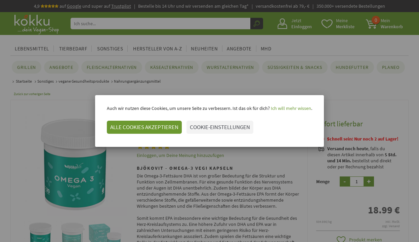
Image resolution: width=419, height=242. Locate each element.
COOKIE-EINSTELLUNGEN (220, 127)
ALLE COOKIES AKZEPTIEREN (144, 127)
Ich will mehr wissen (290, 108)
